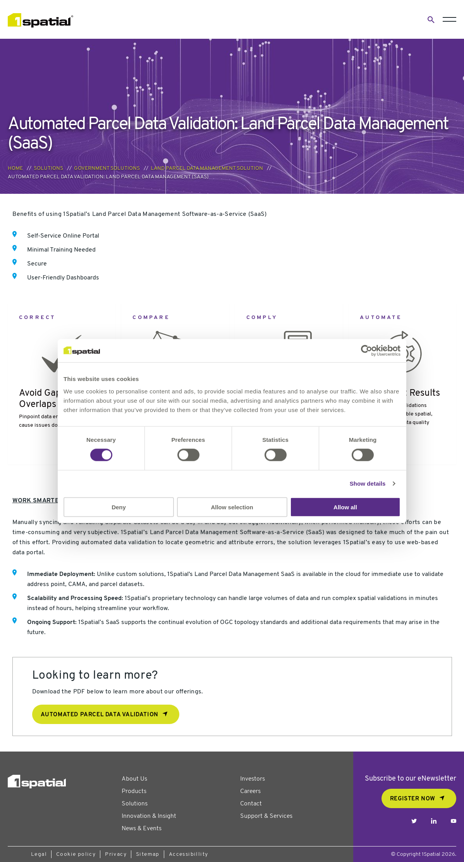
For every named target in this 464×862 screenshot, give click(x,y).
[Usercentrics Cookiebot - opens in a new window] (366, 351)
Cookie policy (76, 854)
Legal (39, 854)
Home (15, 168)
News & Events (142, 829)
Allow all (345, 506)
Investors (252, 779)
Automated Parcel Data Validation (99, 715)
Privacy (116, 854)
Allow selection (232, 506)
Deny (119, 506)
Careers (250, 791)
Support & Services (266, 816)
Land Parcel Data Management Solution (207, 168)
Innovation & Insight (149, 816)
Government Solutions (107, 168)
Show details (368, 483)
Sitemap (148, 854)
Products (134, 791)
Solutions (48, 168)
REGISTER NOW (412, 799)
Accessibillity (188, 854)
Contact (251, 804)
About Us (134, 779)
